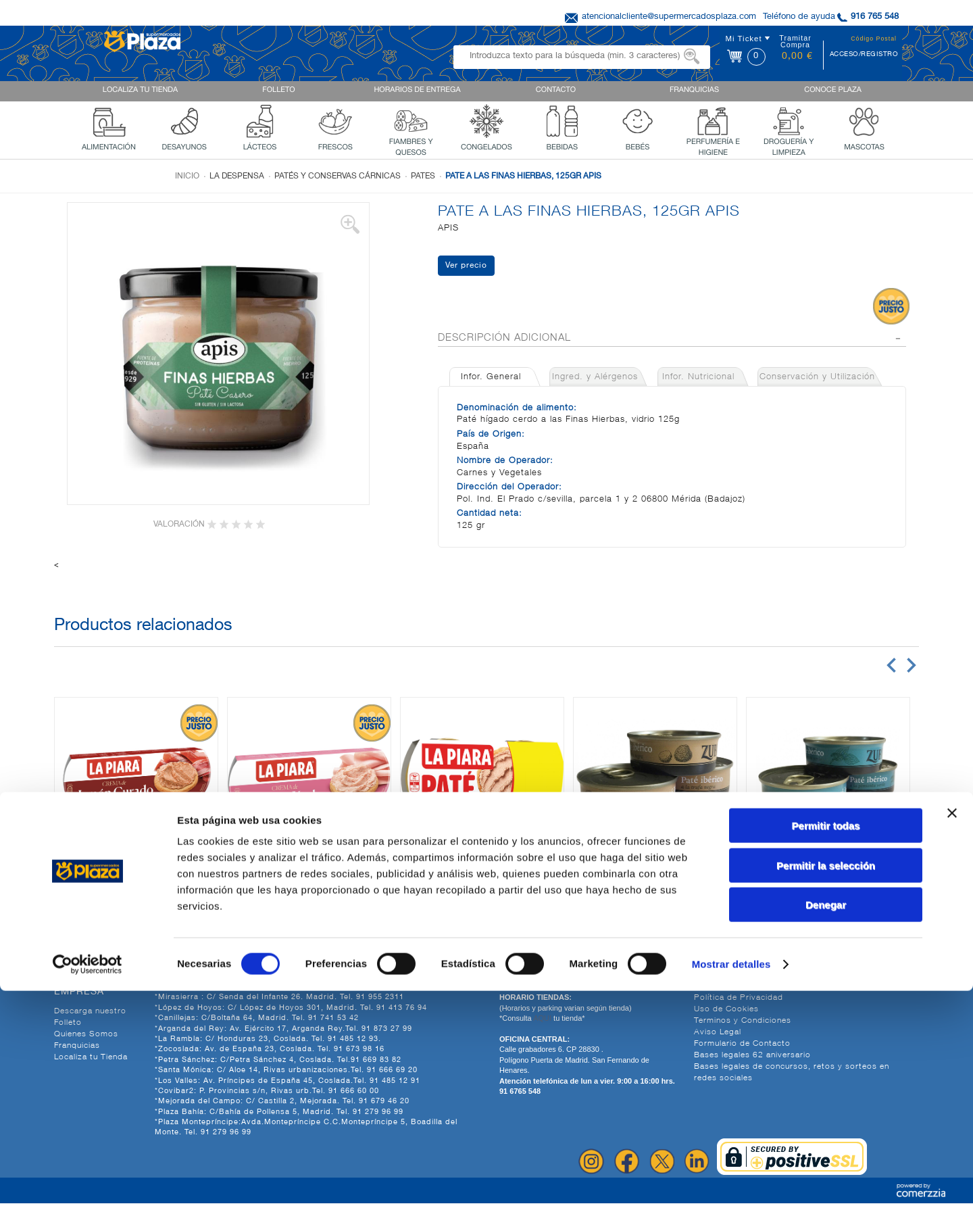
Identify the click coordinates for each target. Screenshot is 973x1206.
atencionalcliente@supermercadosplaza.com (669, 17)
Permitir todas (826, 1040)
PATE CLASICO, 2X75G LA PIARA (482, 884)
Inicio (187, 176)
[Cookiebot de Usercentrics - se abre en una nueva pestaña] (87, 1179)
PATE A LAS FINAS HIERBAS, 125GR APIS (523, 176)
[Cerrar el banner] (952, 1028)
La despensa (236, 176)
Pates (423, 176)
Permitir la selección (825, 1080)
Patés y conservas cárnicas (337, 176)
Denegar (825, 1120)
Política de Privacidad (738, 1000)
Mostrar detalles (731, 1179)
